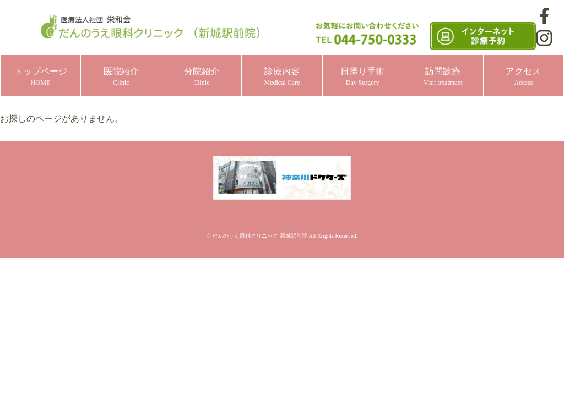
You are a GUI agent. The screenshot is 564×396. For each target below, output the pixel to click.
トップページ (40, 77)
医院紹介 (121, 77)
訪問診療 (443, 77)
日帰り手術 (362, 77)
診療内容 (282, 77)
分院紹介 (201, 77)
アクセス (523, 77)
